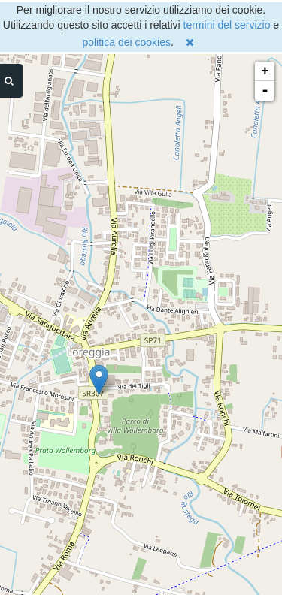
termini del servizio (227, 25)
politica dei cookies (126, 42)
